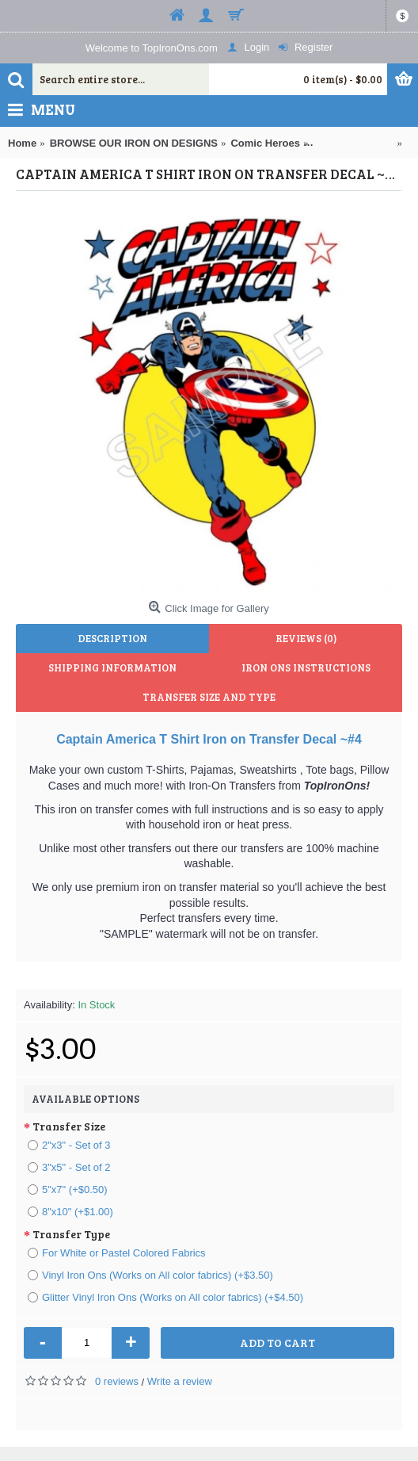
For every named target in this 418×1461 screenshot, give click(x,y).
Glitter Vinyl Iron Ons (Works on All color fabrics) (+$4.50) (165, 1297)
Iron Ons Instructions (305, 667)
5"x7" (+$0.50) (68, 1189)
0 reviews (117, 1381)
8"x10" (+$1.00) (70, 1212)
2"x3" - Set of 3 (69, 1145)
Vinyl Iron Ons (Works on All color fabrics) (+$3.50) (150, 1275)
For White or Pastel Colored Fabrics (117, 1253)
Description (112, 638)
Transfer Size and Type (209, 697)
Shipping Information (112, 667)
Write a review (179, 1381)
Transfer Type (71, 1233)
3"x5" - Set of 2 (69, 1167)
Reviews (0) (306, 638)
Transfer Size (68, 1126)
